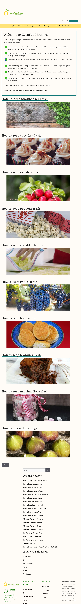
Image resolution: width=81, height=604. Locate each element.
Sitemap (45, 594)
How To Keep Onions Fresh (32, 536)
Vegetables (34, 26)
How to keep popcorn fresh (21, 208)
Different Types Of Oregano (33, 519)
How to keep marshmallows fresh (25, 391)
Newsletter (46, 587)
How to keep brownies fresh (21, 355)
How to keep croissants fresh (33, 515)
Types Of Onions (29, 543)
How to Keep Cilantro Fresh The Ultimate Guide (40, 547)
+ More (5, 465)
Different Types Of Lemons (32, 522)
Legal (44, 597)
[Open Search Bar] (68, 26)
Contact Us (46, 590)
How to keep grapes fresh (19, 281)
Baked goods (48, 26)
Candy (55, 26)
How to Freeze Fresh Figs (19, 428)
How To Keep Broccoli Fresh (33, 533)
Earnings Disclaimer (71, 600)
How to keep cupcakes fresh (21, 135)
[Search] (47, 470)
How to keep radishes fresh (21, 172)
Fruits (27, 26)
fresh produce (28, 563)
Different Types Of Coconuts (33, 529)
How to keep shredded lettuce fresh (27, 245)
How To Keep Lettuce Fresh (33, 540)
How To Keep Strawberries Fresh (25, 99)
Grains (41, 26)
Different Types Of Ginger (32, 526)
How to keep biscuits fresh (20, 318)
